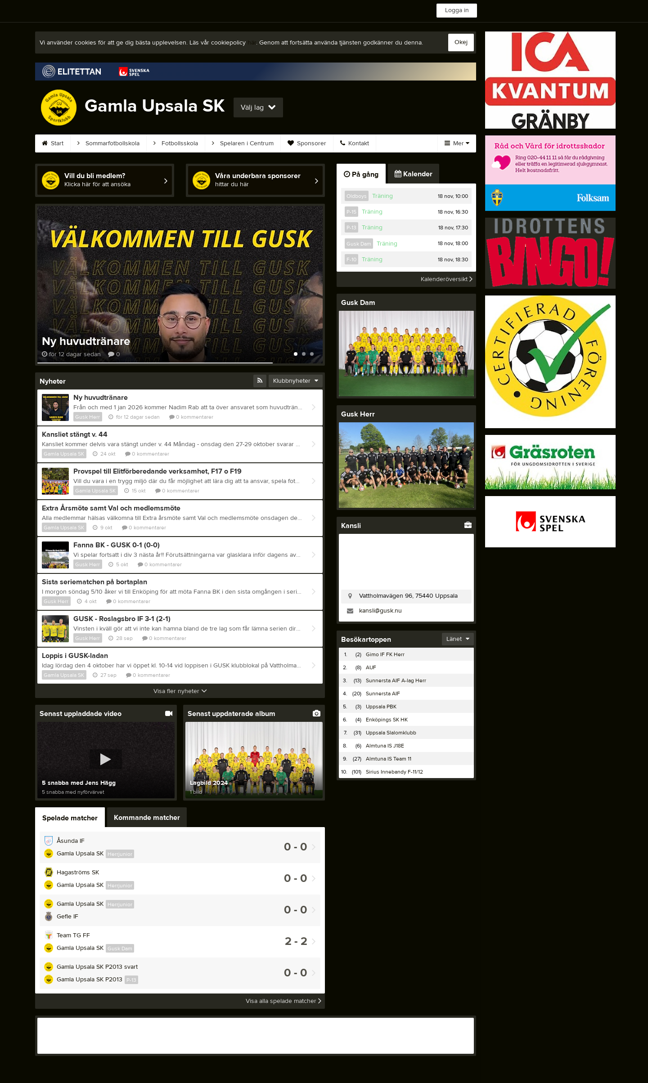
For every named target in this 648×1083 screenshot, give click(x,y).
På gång (361, 174)
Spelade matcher (70, 818)
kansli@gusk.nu (380, 611)
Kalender (413, 174)
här (252, 43)
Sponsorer (307, 143)
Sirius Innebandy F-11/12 (394, 771)
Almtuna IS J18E (385, 745)
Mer (457, 143)
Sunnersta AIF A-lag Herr (396, 680)
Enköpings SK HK (387, 719)
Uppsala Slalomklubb (391, 732)
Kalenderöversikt (446, 279)
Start (52, 143)
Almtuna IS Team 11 (388, 758)
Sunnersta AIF (383, 693)
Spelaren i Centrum (243, 143)
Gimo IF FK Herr (385, 654)
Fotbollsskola (175, 143)
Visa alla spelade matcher (283, 1001)
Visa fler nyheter (180, 691)
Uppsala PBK (381, 706)
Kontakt (354, 143)
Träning (382, 196)
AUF (371, 667)
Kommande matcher (147, 817)
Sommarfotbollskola (108, 143)
